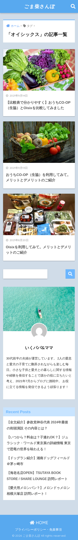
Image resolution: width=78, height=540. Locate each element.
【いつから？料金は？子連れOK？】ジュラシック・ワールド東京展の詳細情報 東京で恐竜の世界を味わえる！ (39, 443)
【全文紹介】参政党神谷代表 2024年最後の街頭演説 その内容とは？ (37, 425)
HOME (39, 522)
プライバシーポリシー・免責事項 (38, 529)
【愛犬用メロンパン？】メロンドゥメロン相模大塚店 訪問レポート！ (38, 491)
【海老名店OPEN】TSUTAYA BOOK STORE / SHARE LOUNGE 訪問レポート (37, 476)
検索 (70, 274)
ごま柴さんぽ (39, 6)
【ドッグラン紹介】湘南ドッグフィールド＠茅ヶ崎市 (38, 461)
